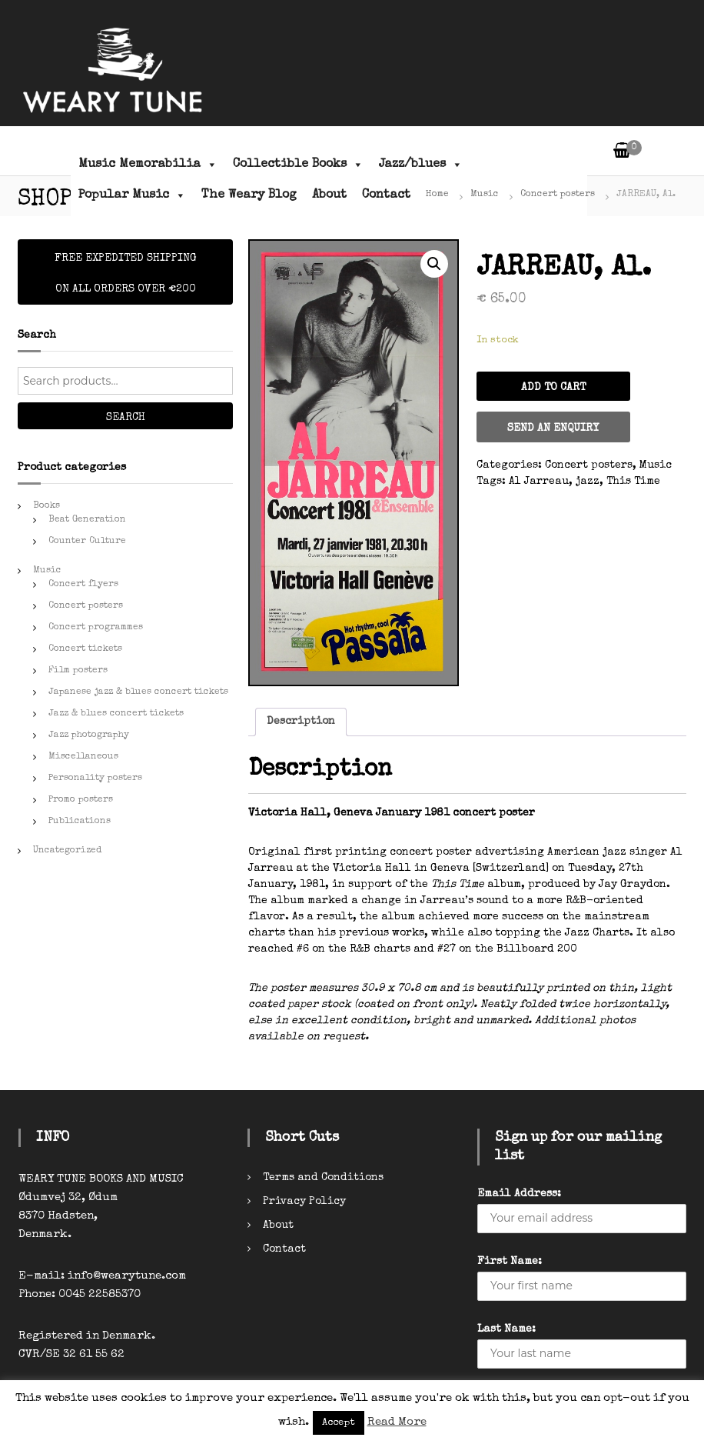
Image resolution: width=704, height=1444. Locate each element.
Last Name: (506, 1329)
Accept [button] (338, 1423)
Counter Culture (87, 541)
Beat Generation (87, 520)
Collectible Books (298, 164)
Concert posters (557, 194)
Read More (397, 1422)
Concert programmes (95, 627)
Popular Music (132, 195)
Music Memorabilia (148, 164)
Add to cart (553, 387)
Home (437, 194)
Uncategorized (67, 850)
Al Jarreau (539, 481)
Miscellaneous (83, 757)
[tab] (301, 722)
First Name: (509, 1261)
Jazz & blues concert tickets (116, 714)
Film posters (78, 670)
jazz (587, 481)
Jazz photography (88, 735)
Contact (386, 195)
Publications (79, 821)
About (329, 195)
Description (301, 721)
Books (46, 506)
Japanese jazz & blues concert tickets (138, 692)
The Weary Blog (249, 195)
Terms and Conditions (323, 1177)
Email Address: (519, 1194)
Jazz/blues (421, 164)
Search (125, 417)
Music (484, 194)
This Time (633, 481)
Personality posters (95, 778)
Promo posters (80, 800)
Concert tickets (85, 649)
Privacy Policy (304, 1201)
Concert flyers (83, 584)
